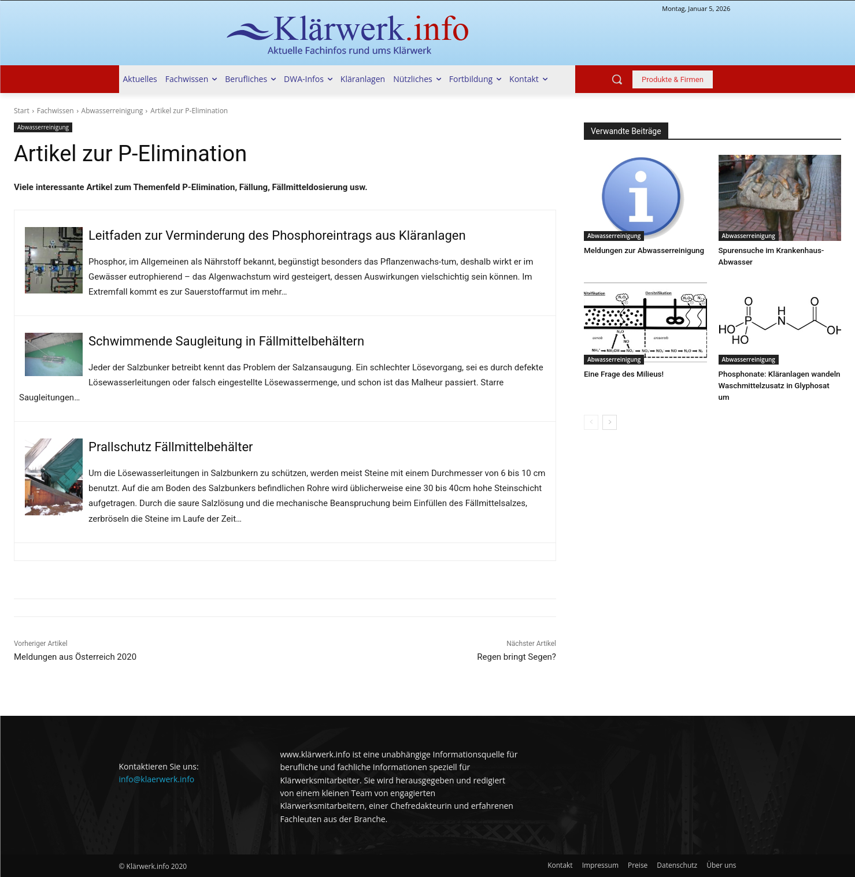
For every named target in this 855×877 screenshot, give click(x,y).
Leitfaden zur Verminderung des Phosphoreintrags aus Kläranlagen (277, 235)
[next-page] (609, 410)
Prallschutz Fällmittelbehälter (170, 447)
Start (21, 111)
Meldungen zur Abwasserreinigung (642, 250)
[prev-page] (591, 410)
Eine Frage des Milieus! (622, 374)
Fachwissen (55, 111)
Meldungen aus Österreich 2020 (75, 657)
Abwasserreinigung (112, 111)
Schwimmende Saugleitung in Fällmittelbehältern (226, 341)
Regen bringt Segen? (516, 657)
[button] (617, 79)
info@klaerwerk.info (157, 779)
